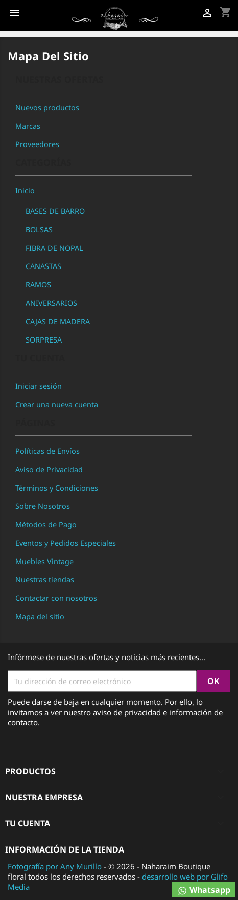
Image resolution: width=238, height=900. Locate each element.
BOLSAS (39, 229)
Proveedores (37, 144)
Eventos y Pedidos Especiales (65, 543)
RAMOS (38, 284)
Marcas (27, 126)
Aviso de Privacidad (49, 469)
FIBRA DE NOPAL (54, 248)
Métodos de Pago (46, 524)
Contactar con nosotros (56, 598)
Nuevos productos (47, 107)
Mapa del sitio (39, 616)
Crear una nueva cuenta (56, 404)
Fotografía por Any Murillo (55, 866)
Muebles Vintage (44, 561)
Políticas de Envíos (47, 451)
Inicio (25, 191)
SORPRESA (44, 340)
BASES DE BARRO (55, 211)
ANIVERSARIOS (51, 303)
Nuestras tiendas (44, 580)
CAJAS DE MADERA (58, 321)
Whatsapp (203, 890)
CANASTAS (43, 266)
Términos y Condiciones (56, 488)
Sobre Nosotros (42, 506)
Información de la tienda (64, 849)
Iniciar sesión (38, 386)
